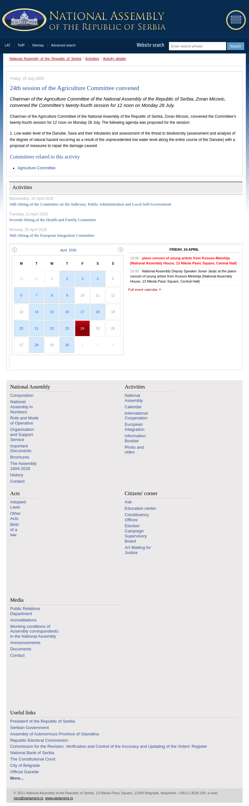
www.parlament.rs (59, 798)
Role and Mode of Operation (24, 420)
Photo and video (134, 450)
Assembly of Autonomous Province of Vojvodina (54, 734)
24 (82, 328)
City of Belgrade (25, 765)
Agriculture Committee (36, 168)
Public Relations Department (25, 611)
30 (67, 345)
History (16, 475)
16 (67, 312)
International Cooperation (136, 416)
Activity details (114, 58)
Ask (128, 502)
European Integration (135, 427)
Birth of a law (14, 529)
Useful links (23, 713)
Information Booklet (135, 438)
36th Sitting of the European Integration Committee (52, 235)
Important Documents (20, 448)
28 (36, 345)
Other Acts (15, 516)
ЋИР (21, 45)
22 (52, 328)
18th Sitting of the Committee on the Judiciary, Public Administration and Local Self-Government (90, 204)
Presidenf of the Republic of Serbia (42, 721)
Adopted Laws (18, 504)
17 (82, 312)
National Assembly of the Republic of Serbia (45, 58)
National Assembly (30, 387)
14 (36, 312)
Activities (92, 58)
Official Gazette (24, 771)
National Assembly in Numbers (21, 406)
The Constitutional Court (32, 759)
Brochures (19, 457)
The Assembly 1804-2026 (23, 466)
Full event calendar (143, 289)
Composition (21, 395)
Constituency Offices (137, 517)
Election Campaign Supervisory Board (136, 533)
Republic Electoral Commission (39, 740)
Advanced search (63, 45)
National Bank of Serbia (32, 752)
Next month (121, 249)
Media (17, 600)
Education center (140, 508)
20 (21, 328)
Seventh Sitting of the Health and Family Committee (52, 219)
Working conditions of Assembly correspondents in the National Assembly (34, 631)
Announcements (25, 642)
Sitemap (38, 45)
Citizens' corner (141, 493)
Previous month (14, 249)
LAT (7, 45)
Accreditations (23, 620)
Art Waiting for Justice (138, 550)
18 (97, 312)
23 (67, 328)
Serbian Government (29, 727)
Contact (17, 481)
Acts (15, 493)
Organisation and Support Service (22, 434)
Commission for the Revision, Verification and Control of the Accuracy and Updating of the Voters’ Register (108, 746)
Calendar (133, 406)
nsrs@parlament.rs (28, 798)
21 (36, 328)
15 (52, 312)
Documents (20, 649)
